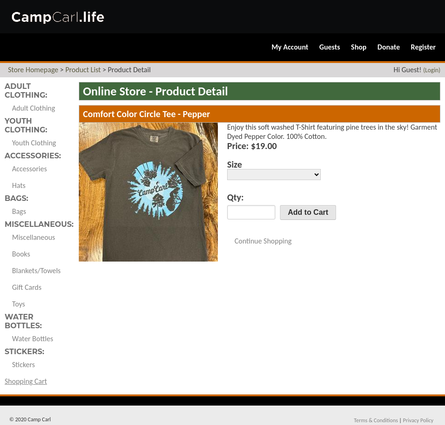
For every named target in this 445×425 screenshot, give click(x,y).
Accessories (29, 168)
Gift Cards (26, 287)
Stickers (23, 364)
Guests (329, 47)
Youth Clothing (34, 142)
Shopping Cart (26, 381)
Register (423, 47)
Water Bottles (32, 338)
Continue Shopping (263, 241)
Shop (358, 47)
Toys (18, 304)
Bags (19, 211)
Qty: (235, 197)
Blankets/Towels (36, 270)
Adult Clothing (33, 108)
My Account (290, 47)
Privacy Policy (418, 420)
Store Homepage (33, 69)
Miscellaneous (33, 237)
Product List (83, 69)
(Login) (431, 70)
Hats (18, 185)
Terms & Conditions (376, 420)
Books (21, 254)
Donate (388, 47)
